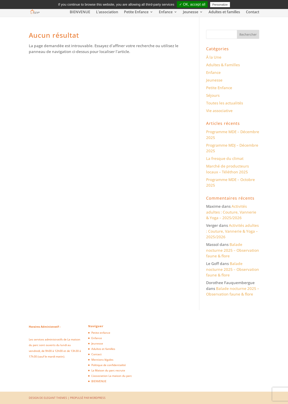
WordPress (98, 398)
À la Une (213, 57)
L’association (107, 12)
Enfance (166, 12)
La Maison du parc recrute (108, 370)
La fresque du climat (224, 158)
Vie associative (219, 110)
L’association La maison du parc (111, 376)
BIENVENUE (80, 12)
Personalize (220, 4)
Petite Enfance (136, 12)
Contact (252, 12)
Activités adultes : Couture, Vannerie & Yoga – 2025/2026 (231, 212)
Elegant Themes (55, 398)
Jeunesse (190, 12)
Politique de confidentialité (108, 365)
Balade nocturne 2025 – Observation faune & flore (232, 250)
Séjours (213, 95)
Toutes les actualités (224, 103)
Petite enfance (100, 333)
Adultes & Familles (223, 64)
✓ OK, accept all (192, 4)
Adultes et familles (224, 12)
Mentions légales (102, 360)
